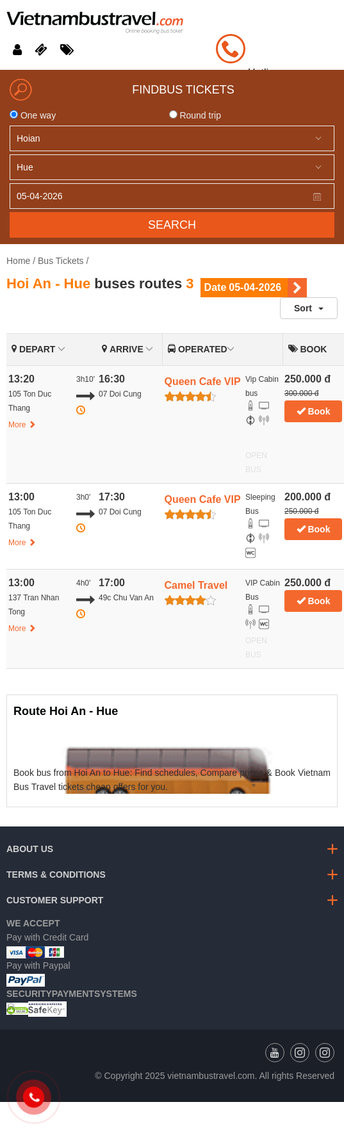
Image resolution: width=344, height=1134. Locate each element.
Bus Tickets (61, 261)
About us (29, 849)
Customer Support (54, 900)
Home (18, 261)
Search (172, 224)
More (22, 424)
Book (314, 411)
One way (33, 115)
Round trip (195, 115)
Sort (309, 308)
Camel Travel (196, 585)
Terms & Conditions (56, 874)
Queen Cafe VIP (203, 381)
